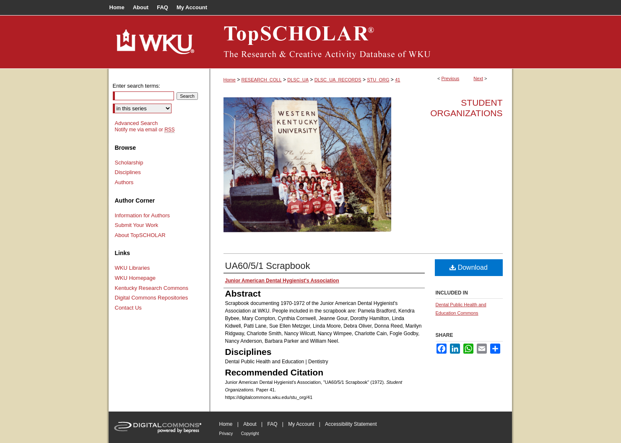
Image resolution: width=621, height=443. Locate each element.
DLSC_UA (298, 79)
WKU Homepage (135, 278)
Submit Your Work (136, 225)
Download (469, 267)
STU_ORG (378, 79)
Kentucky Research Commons (152, 288)
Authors (124, 182)
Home (229, 79)
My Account (301, 424)
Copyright (250, 433)
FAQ (272, 424)
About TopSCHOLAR (140, 235)
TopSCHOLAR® (361, 42)
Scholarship (129, 162)
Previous (451, 78)
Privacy (226, 433)
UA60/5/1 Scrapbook (267, 266)
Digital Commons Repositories (151, 297)
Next (478, 78)
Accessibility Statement (351, 424)
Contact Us (128, 308)
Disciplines (128, 172)
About (249, 424)
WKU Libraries (132, 268)
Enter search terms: (136, 86)
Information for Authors (142, 215)
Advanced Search (136, 123)
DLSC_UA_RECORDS (337, 79)
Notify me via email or (145, 130)
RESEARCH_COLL (262, 79)
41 (397, 79)
